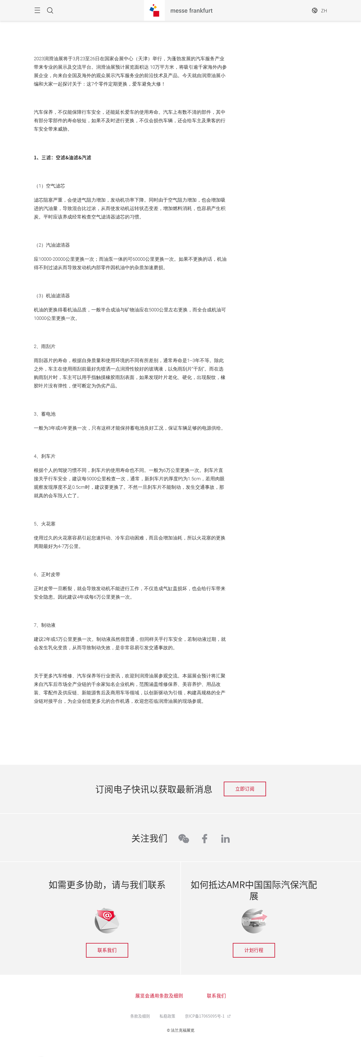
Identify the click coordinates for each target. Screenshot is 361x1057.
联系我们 (107, 950)
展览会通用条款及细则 (159, 995)
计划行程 (253, 950)
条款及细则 (140, 1016)
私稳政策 (167, 1016)
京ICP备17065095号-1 (205, 1016)
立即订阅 (244, 788)
